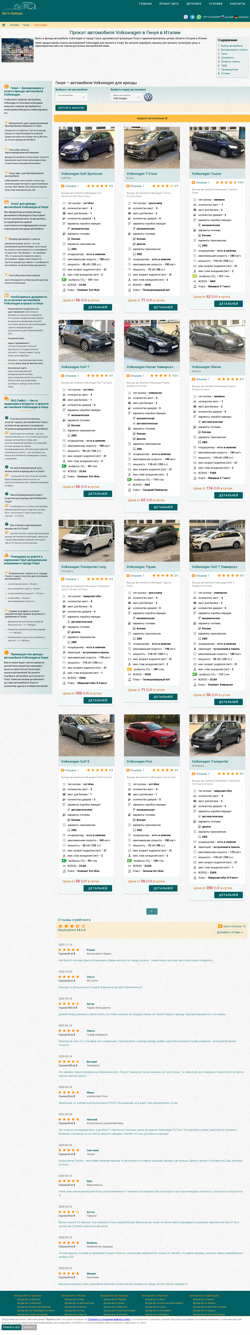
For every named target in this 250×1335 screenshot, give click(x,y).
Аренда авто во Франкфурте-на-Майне (36, 1310)
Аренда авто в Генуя (75, 1310)
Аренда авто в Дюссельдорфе (32, 1314)
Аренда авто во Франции (114, 1295)
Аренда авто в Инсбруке (157, 1314)
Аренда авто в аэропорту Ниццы (119, 1310)
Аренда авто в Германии (27, 1295)
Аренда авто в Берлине (28, 1299)
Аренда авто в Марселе (115, 1307)
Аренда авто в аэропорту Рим (79, 1303)
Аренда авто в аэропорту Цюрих (209, 1314)
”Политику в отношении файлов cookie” (109, 1319)
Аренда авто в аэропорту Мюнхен (34, 1307)
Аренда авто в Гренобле (115, 1314)
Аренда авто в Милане (76, 1307)
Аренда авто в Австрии (155, 1295)
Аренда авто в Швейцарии (204, 1295)
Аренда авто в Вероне (76, 1314)
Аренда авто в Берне (203, 1299)
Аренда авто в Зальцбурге (158, 1310)
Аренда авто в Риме (74, 1299)
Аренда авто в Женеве (204, 1303)
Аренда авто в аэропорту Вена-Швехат (164, 1303)
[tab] (145, 4)
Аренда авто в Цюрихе (204, 1310)
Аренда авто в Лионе (113, 1303)
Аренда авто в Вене (155, 1299)
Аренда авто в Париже (114, 1299)
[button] (71, 97)
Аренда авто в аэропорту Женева (209, 1307)
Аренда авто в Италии (73, 1295)
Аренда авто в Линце (155, 1307)
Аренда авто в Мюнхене (29, 1303)
